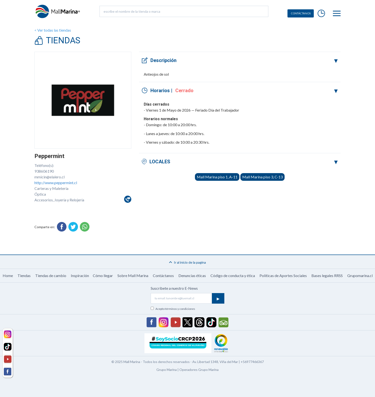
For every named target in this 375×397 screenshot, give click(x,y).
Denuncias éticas (192, 275)
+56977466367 (252, 362)
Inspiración (80, 275)
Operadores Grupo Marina (199, 370)
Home (8, 275)
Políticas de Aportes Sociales (283, 275)
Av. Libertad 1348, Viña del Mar (215, 362)
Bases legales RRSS (327, 275)
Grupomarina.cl (360, 275)
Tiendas (24, 275)
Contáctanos (163, 275)
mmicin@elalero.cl (49, 177)
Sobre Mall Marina (132, 275)
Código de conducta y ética (232, 275)
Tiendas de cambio (50, 275)
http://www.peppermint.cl (55, 182)
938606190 (44, 171)
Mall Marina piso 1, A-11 (217, 177)
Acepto (175, 309)
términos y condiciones (180, 309)
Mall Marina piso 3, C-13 (262, 177)
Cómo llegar (103, 275)
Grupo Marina (166, 370)
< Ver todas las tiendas (52, 30)
